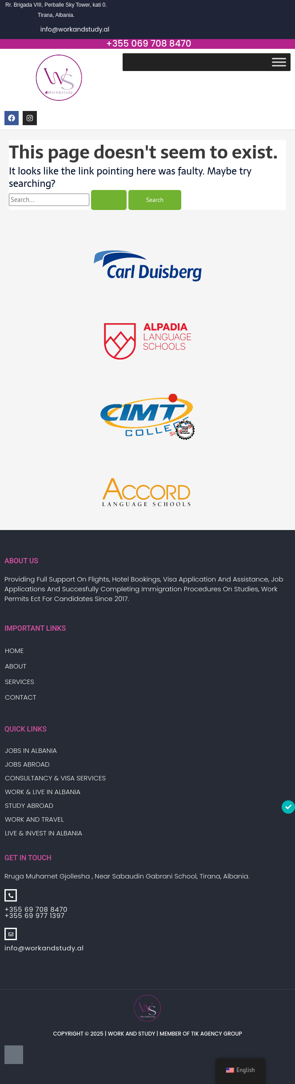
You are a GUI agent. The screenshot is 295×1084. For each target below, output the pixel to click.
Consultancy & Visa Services (55, 778)
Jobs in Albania (31, 750)
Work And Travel (34, 819)
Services (19, 681)
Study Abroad (29, 805)
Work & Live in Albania (42, 791)
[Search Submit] (109, 200)
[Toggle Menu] (279, 62)
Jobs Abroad (27, 764)
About (15, 666)
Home (14, 650)
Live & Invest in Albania (43, 833)
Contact (20, 697)
